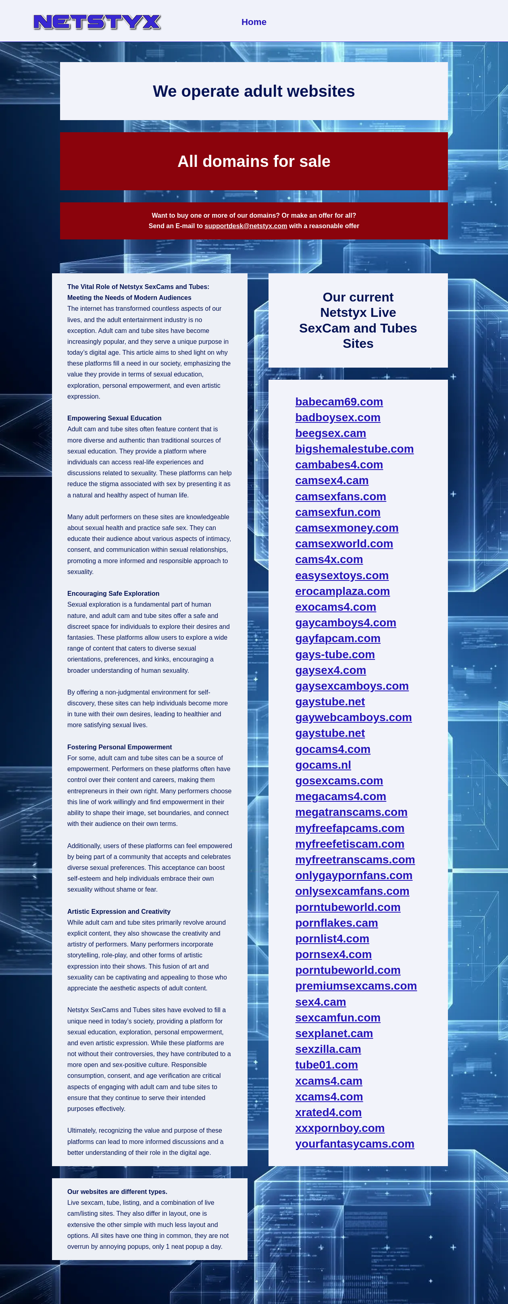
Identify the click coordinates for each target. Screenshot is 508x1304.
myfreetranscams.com (355, 859)
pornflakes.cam (337, 923)
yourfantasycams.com (355, 1144)
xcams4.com (329, 1096)
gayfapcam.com (338, 638)
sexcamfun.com (338, 1017)
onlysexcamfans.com (353, 891)
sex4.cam (321, 1002)
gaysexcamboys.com (352, 686)
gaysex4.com (331, 670)
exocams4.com (336, 607)
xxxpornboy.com (340, 1128)
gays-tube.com (335, 654)
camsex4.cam (332, 480)
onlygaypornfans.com (354, 875)
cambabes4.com (339, 464)
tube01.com (327, 1065)
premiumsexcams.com (356, 986)
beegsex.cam (331, 433)
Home (254, 22)
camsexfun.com (338, 512)
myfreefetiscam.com (350, 844)
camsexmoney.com (347, 528)
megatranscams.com (352, 812)
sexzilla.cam (328, 1049)
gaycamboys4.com (346, 622)
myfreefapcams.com (350, 828)
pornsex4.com (334, 954)
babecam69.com (339, 401)
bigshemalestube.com (355, 449)
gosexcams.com (339, 780)
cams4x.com (329, 559)
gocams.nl (323, 765)
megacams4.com (341, 796)
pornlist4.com (333, 938)
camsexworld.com (344, 543)
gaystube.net (330, 701)
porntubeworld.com (348, 907)
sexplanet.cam (334, 1033)
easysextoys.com (342, 575)
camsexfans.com (341, 496)
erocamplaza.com (343, 591)
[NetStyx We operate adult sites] (96, 20)
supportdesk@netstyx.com (245, 226)
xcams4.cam (329, 1081)
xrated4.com (329, 1112)
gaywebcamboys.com (354, 717)
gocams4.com (333, 749)
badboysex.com (338, 417)
